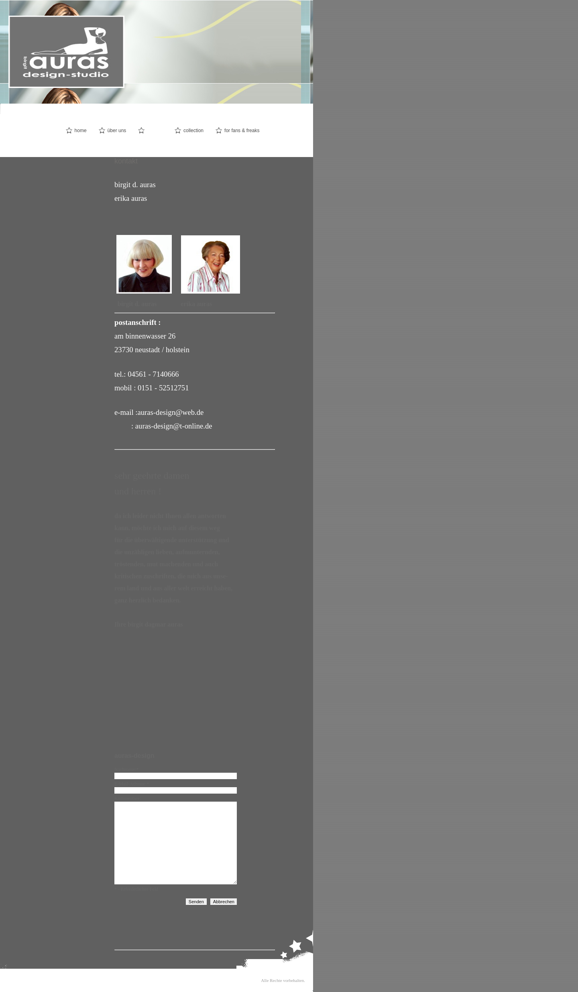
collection (193, 130)
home (81, 130)
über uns (117, 130)
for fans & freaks (241, 130)
